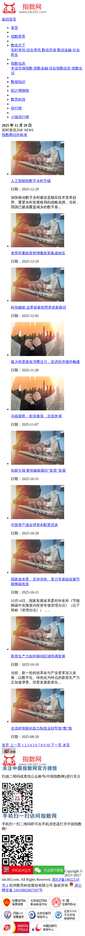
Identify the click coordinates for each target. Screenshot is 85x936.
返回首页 (9, 19)
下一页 (56, 745)
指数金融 (41, 68)
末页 (66, 745)
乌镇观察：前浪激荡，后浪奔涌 (36, 416)
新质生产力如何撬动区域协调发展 (38, 656)
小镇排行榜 (20, 117)
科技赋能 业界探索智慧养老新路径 (38, 307)
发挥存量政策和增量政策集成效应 (38, 253)
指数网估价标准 (14, 135)
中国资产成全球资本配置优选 (34, 525)
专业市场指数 (22, 68)
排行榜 (16, 108)
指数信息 (18, 63)
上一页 (15, 745)
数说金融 (65, 50)
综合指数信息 (60, 68)
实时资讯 (18, 50)
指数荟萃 (18, 36)
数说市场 (49, 50)
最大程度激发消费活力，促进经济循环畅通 (45, 362)
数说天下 (18, 45)
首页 (14, 28)
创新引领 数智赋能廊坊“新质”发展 (38, 470)
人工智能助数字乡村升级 (31, 181)
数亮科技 (18, 99)
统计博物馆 (20, 90)
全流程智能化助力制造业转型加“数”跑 (41, 728)
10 (48, 745)
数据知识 (18, 82)
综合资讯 (34, 50)
